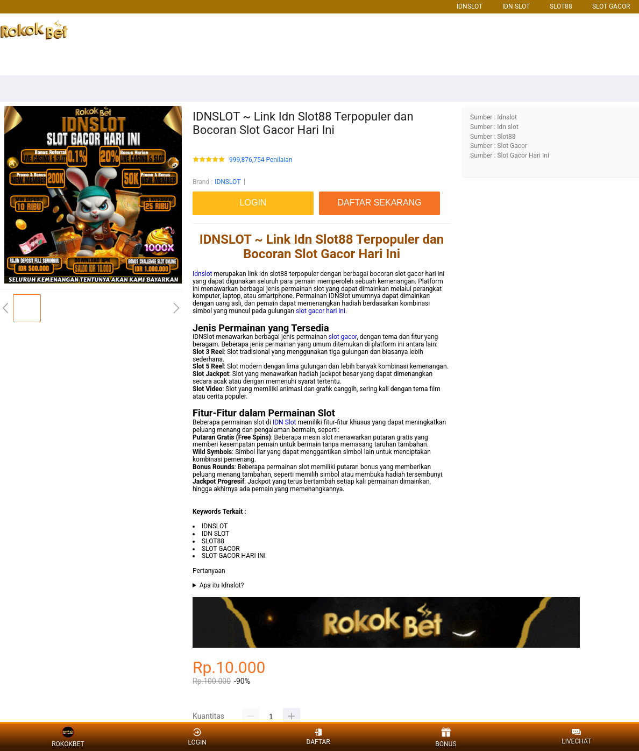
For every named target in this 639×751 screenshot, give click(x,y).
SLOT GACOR (611, 6)
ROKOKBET (68, 737)
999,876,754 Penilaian (260, 160)
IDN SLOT (516, 6)
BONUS (445, 737)
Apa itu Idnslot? (222, 585)
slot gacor (343, 337)
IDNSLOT (469, 6)
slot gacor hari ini (320, 311)
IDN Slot (284, 422)
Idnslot (202, 274)
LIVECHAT (576, 737)
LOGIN (197, 737)
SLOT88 (561, 6)
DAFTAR (318, 736)
